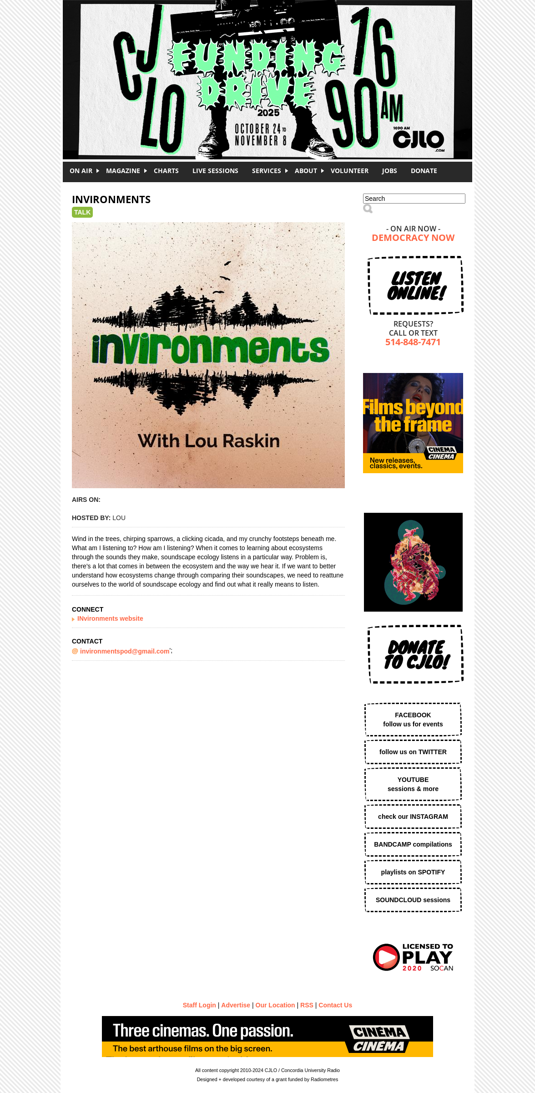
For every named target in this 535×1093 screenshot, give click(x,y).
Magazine (123, 170)
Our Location (275, 1005)
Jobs (389, 170)
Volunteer (349, 170)
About (306, 170)
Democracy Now (413, 238)
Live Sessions (215, 170)
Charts (166, 170)
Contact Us (335, 1005)
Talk (82, 212)
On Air (81, 170)
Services (266, 170)
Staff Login (199, 1005)
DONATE (424, 170)
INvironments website (110, 618)
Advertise (235, 1005)
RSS (306, 1005)
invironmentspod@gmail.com (124, 651)
